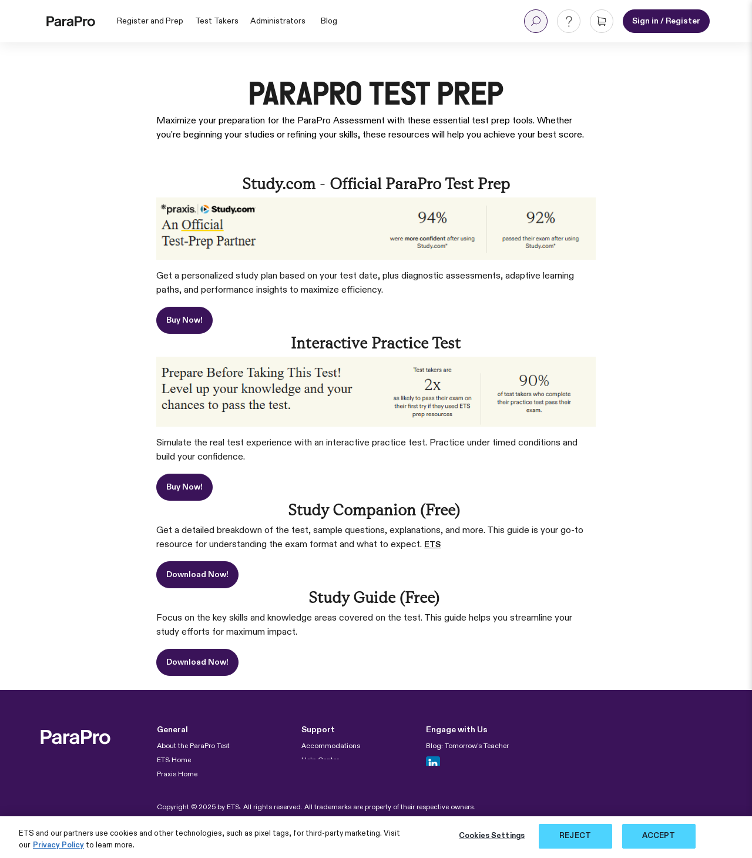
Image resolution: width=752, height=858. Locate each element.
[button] (536, 21)
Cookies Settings (492, 836)
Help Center (320, 760)
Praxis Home (177, 774)
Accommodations (330, 746)
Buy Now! (184, 320)
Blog (329, 21)
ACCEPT (659, 836)
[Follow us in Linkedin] (433, 763)
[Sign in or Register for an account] (666, 21)
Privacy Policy (58, 845)
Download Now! (197, 575)
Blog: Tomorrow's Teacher (467, 746)
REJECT (575, 836)
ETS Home (174, 760)
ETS (432, 545)
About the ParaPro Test (193, 746)
